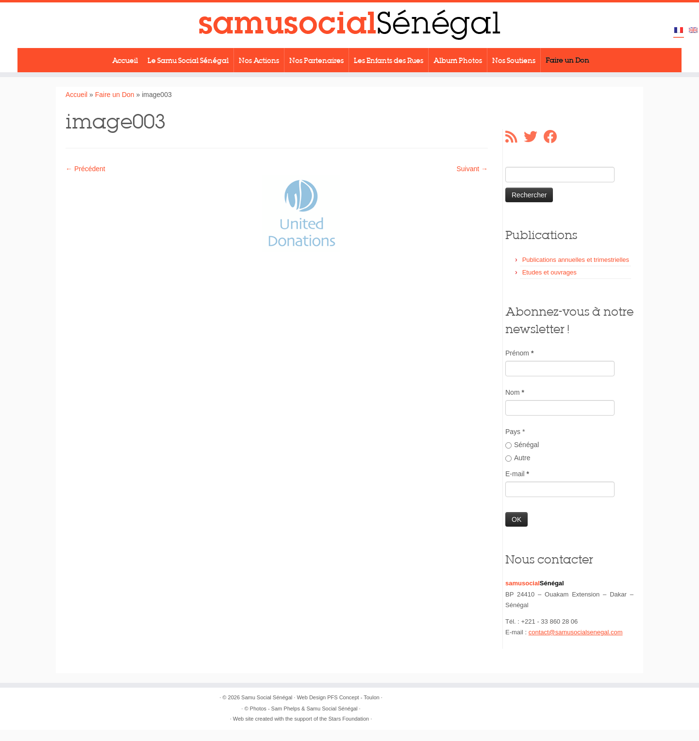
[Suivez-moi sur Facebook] (554, 137)
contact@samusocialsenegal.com (576, 632)
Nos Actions (259, 60)
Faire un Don (567, 60)
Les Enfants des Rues (388, 60)
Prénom (519, 353)
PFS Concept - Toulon (353, 697)
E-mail (517, 474)
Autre (517, 458)
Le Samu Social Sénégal (188, 60)
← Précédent (85, 169)
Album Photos (457, 60)
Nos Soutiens (513, 60)
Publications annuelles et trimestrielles (575, 259)
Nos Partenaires (316, 60)
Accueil (125, 60)
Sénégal (522, 445)
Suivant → (472, 169)
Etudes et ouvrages (549, 272)
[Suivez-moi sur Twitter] (534, 137)
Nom (514, 392)
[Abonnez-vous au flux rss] (514, 137)
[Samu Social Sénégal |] (349, 25)
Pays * (515, 431)
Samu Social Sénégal (266, 697)
